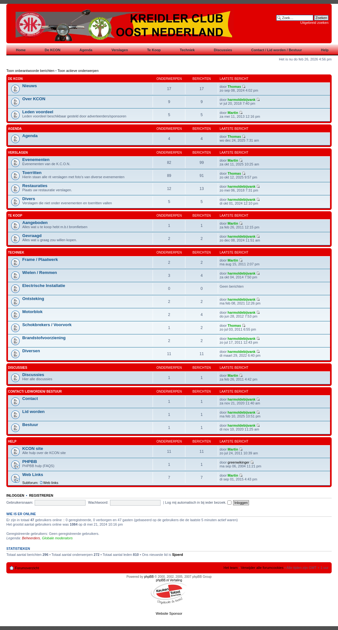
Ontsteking (33, 298)
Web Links (32, 474)
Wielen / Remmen (39, 272)
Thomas (234, 86)
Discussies (17, 367)
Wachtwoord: (98, 502)
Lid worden (33, 411)
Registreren (41, 495)
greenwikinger (238, 462)
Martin (233, 113)
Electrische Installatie (43, 285)
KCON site (32, 448)
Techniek (16, 252)
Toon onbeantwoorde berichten (30, 71)
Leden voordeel (37, 111)
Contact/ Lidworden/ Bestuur (35, 391)
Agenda (15, 128)
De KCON (15, 78)
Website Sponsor (169, 613)
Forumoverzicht (27, 568)
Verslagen (18, 152)
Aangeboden (35, 222)
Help (12, 441)
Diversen (31, 350)
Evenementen (36, 159)
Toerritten (32, 172)
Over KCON (33, 98)
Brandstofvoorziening (44, 337)
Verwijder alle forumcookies (262, 568)
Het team (231, 568)
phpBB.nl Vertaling (169, 580)
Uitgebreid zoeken (314, 22)
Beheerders (31, 538)
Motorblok (32, 311)
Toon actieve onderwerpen (78, 71)
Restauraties (34, 185)
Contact (30, 398)
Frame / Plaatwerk (40, 259)
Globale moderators (57, 538)
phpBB (149, 576)
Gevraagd (32, 235)
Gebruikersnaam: (19, 502)
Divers (28, 198)
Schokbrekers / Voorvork (47, 324)
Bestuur (30, 424)
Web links (50, 483)
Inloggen (15, 495)
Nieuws (29, 85)
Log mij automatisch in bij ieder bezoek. (198, 502)
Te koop (15, 215)
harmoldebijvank (241, 100)
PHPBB (29, 461)
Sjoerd (177, 554)
